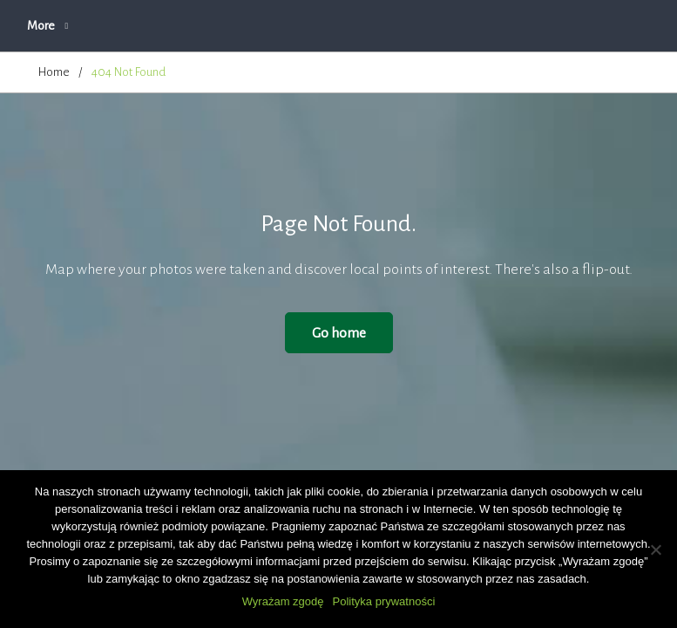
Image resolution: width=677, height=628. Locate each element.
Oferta (334, 25)
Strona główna (74, 25)
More (539, 25)
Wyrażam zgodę (283, 601)
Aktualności (176, 25)
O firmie (261, 25)
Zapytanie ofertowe (438, 25)
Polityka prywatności (384, 601)
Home (54, 71)
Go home (339, 332)
